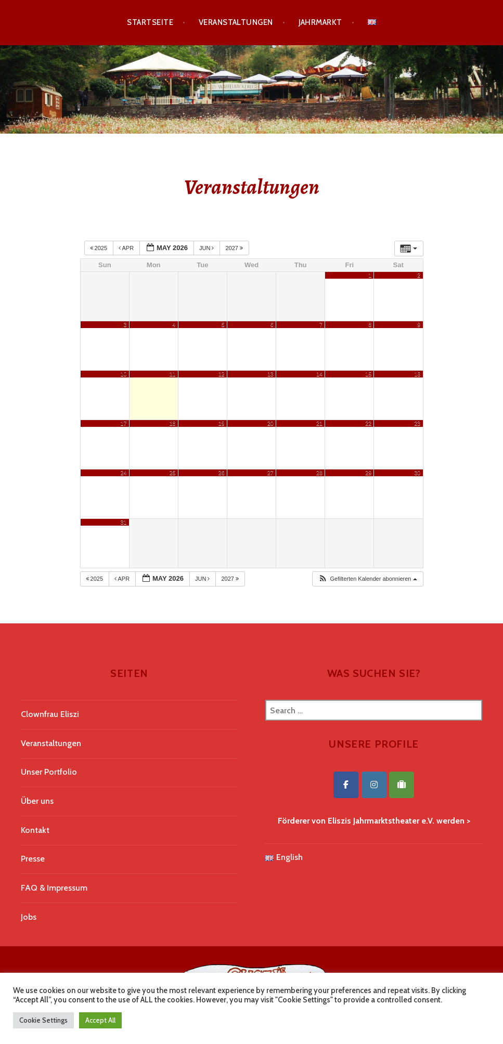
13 (270, 374)
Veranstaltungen (236, 22)
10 (124, 374)
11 (173, 374)
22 (368, 423)
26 (221, 472)
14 (319, 374)
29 (368, 472)
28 (319, 472)
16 (417, 374)
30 (417, 472)
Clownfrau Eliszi (50, 714)
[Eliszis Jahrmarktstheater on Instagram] (374, 785)
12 (221, 374)
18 (173, 423)
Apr (127, 248)
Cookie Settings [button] (43, 1020)
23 (417, 423)
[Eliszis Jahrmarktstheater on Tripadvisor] (401, 785)
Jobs (28, 917)
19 (221, 423)
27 (270, 472)
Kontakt (35, 830)
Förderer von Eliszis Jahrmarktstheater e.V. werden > (374, 821)
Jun (207, 248)
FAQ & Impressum (54, 888)
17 (124, 423)
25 (173, 472)
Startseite (150, 22)
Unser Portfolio (49, 772)
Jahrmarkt (320, 22)
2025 (99, 248)
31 (124, 522)
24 (124, 472)
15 (368, 374)
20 (270, 423)
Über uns (37, 801)
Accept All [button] (100, 1020)
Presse (33, 859)
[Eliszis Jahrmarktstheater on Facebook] (345, 785)
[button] (367, 579)
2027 (234, 248)
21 (319, 423)
